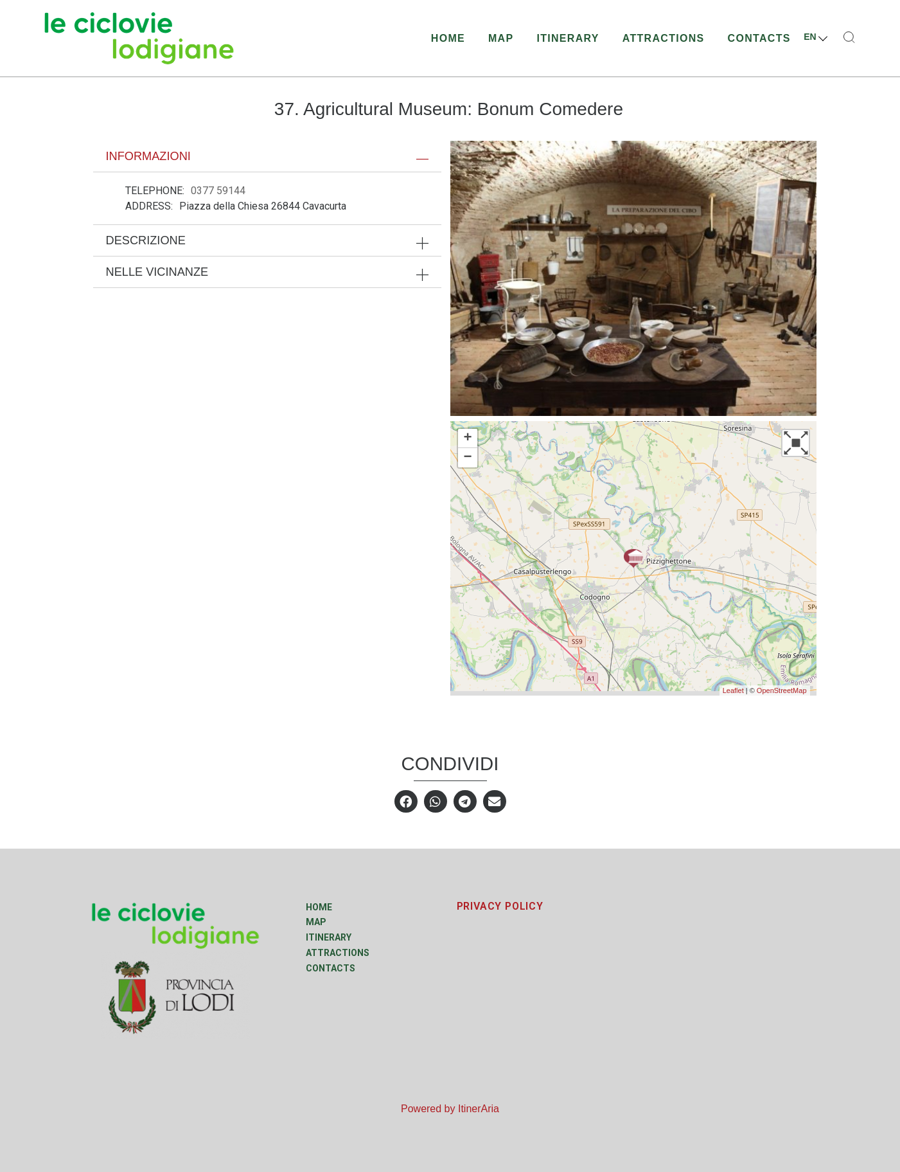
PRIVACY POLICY (500, 906)
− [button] (467, 457)
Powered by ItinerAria (450, 1108)
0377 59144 (218, 191)
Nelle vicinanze (157, 272)
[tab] (267, 156)
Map (500, 38)
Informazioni (148, 156)
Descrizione (146, 240)
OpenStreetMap (782, 690)
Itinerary (567, 38)
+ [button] (467, 438)
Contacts (759, 38)
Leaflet (733, 690)
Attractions (663, 38)
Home (448, 38)
